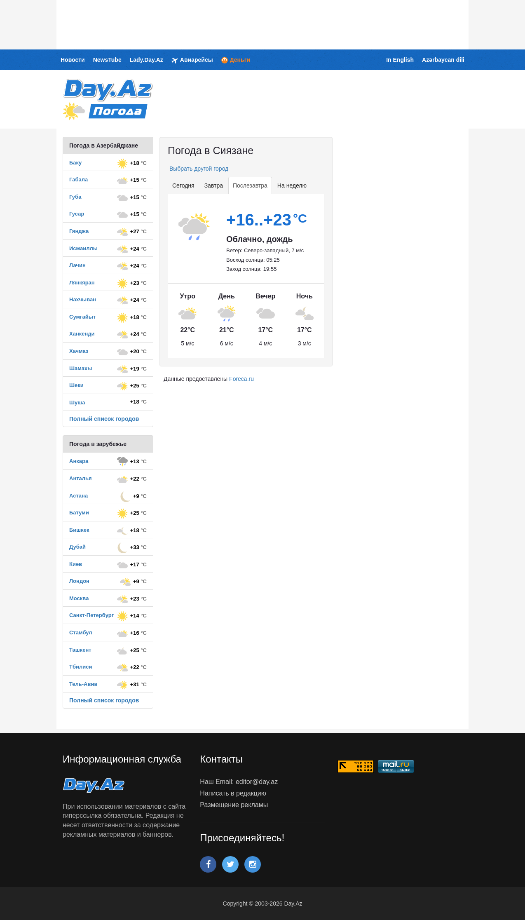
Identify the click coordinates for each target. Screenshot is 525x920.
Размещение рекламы (234, 804)
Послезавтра (250, 185)
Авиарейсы (192, 60)
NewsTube (107, 59)
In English (400, 59)
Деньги (235, 59)
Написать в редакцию (233, 793)
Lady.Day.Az (146, 59)
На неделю (292, 185)
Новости (73, 59)
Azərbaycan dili (443, 59)
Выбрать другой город (198, 168)
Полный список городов (104, 418)
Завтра (213, 185)
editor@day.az (257, 781)
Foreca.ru (241, 379)
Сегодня (183, 185)
